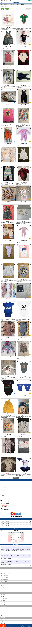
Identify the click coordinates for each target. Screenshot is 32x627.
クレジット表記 (3, 613)
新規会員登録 (3, 594)
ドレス (3, 489)
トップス (3, 481)
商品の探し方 (3, 571)
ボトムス (3, 483)
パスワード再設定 (4, 598)
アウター (3, 486)
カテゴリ (2, 585)
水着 (2, 492)
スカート (3, 490)
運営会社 (2, 615)
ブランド (2, 587)
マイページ (3, 600)
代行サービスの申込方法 (5, 573)
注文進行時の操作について (5, 579)
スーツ (3, 495)
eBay (2, 9)
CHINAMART (3, 623)
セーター (3, 484)
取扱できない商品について (5, 581)
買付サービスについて (4, 575)
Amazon (7, 9)
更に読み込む (16, 477)
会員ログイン (3, 596)
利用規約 (2, 608)
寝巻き (3, 498)
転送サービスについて (4, 577)
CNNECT (2, 621)
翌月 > (30, 530)
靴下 (2, 496)
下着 (2, 493)
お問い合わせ (3, 604)
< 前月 (2, 530)
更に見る (30, 565)
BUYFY (2, 619)
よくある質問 (3, 602)
